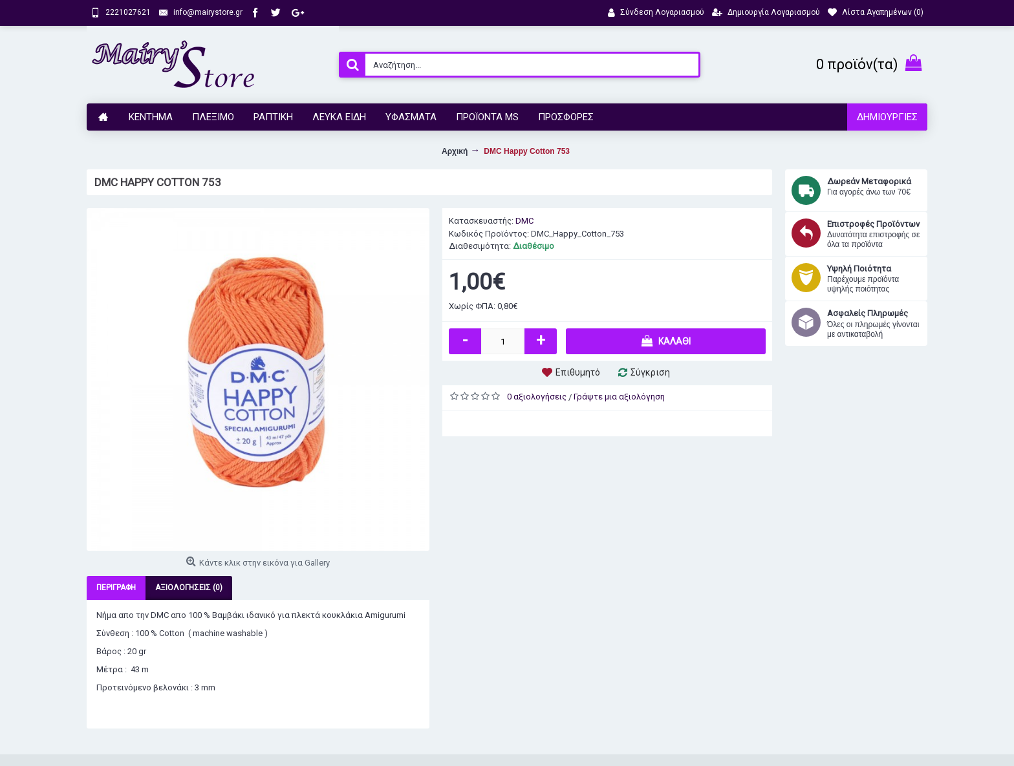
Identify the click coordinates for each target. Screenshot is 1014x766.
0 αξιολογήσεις (536, 396)
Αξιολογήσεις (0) (188, 587)
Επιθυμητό (578, 372)
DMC (524, 221)
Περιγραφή (116, 587)
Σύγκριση (650, 372)
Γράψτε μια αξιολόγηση (619, 396)
